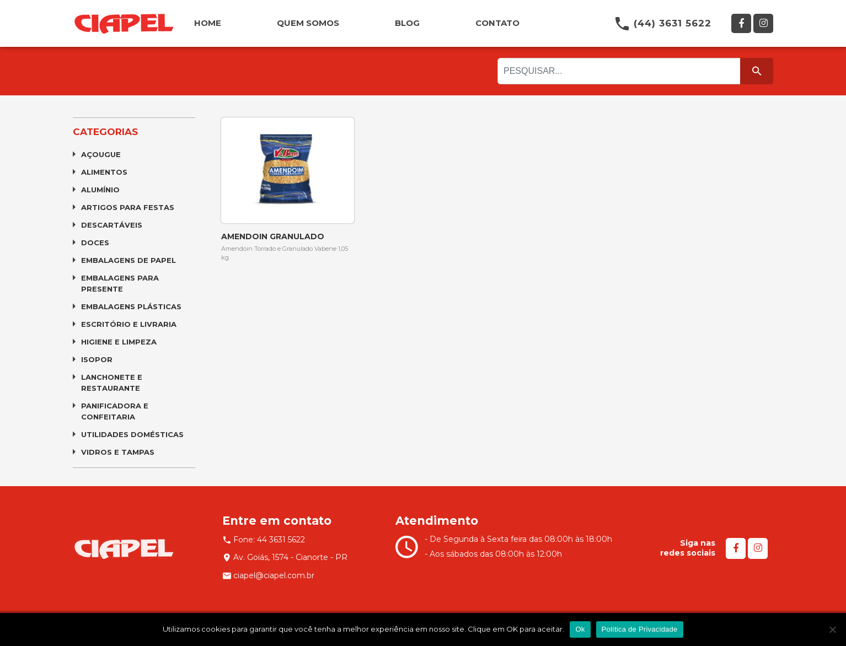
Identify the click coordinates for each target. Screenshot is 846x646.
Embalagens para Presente (120, 283)
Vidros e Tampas (117, 452)
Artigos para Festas (127, 207)
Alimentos (104, 172)
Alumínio (100, 189)
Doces (95, 242)
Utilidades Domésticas (132, 434)
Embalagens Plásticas (131, 306)
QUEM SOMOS (308, 23)
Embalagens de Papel (128, 260)
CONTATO (497, 23)
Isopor (97, 359)
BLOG (407, 23)
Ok (580, 629)
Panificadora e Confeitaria (114, 411)
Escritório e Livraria (128, 324)
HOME (207, 23)
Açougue (101, 154)
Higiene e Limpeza (119, 341)
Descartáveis (111, 224)
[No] (832, 629)
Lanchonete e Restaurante (111, 382)
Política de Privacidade (640, 629)
